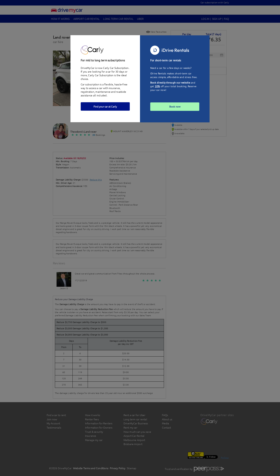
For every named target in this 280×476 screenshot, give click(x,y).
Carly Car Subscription (100, 75)
